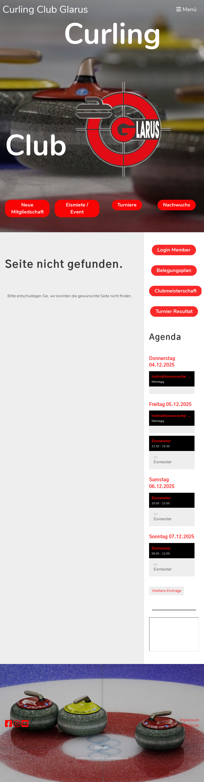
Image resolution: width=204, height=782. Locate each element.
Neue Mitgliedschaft (27, 208)
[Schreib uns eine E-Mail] (24, 723)
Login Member (174, 249)
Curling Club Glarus (45, 9)
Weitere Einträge (166, 591)
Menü (186, 9)
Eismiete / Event (77, 208)
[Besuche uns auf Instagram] (16, 723)
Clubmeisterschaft (176, 291)
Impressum (189, 720)
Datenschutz (188, 725)
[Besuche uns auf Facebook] (8, 723)
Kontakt (102, 758)
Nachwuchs (176, 205)
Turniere (127, 205)
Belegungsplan (174, 270)
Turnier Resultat (174, 311)
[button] (172, 382)
